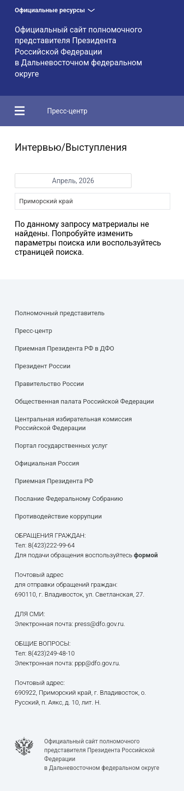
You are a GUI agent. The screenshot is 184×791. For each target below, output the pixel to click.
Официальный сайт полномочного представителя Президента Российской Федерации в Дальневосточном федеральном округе (78, 52)
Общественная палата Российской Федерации (84, 401)
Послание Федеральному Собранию (69, 498)
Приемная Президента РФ (54, 481)
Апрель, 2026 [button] (73, 181)
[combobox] (92, 201)
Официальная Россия (47, 463)
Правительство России (49, 383)
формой (146, 555)
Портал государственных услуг (61, 445)
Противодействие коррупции (58, 516)
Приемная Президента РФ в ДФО (64, 348)
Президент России (42, 366)
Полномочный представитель (60, 313)
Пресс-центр (67, 111)
